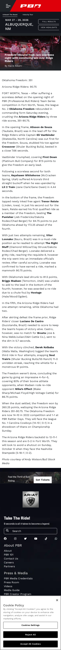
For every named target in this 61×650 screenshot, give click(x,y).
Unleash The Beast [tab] (10, 14)
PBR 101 (8, 554)
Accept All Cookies (30, 644)
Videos (8, 586)
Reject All (30, 634)
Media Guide (12, 590)
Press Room (11, 582)
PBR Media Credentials (18, 578)
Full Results (49, 22)
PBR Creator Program (17, 594)
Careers (9, 562)
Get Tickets (43, 479)
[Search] (33, 531)
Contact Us (11, 558)
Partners (9, 566)
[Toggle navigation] (8, 6)
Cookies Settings (30, 625)
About (8, 550)
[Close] (57, 600)
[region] (30, 623)
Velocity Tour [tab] (28, 14)
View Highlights (49, 27)
